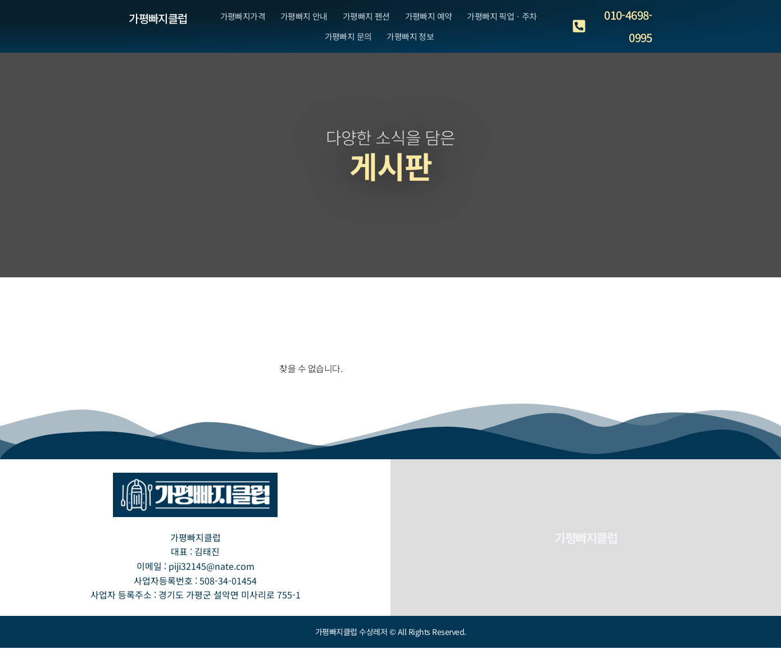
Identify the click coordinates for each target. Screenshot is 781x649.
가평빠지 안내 (298, 18)
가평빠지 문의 (345, 47)
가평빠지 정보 (412, 47)
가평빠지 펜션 (365, 18)
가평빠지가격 (232, 18)
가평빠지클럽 (158, 18)
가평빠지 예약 (433, 18)
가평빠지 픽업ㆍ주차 (512, 18)
